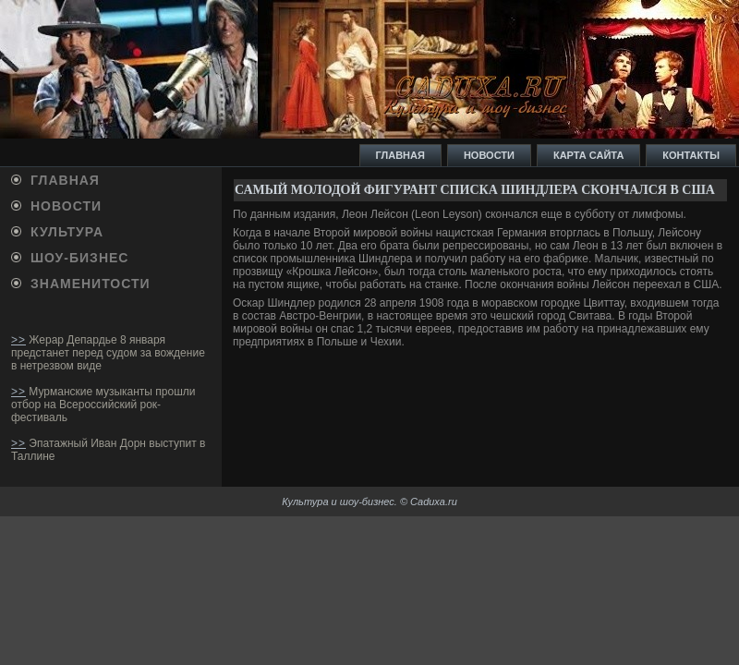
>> (18, 339)
